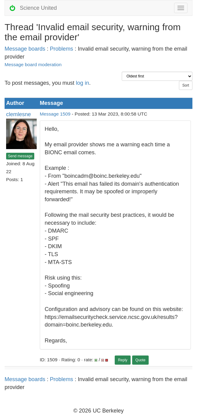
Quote (141, 360)
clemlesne (18, 114)
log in (82, 83)
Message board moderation (33, 64)
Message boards (25, 49)
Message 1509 (55, 113)
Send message (20, 156)
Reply (123, 360)
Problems (61, 49)
